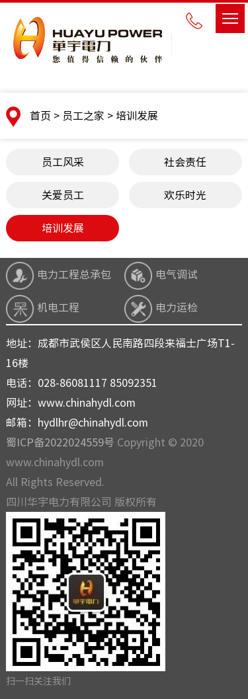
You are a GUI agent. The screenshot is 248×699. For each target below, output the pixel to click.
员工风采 (63, 162)
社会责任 (185, 162)
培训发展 (63, 228)
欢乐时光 (185, 195)
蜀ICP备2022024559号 (60, 442)
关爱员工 (63, 195)
